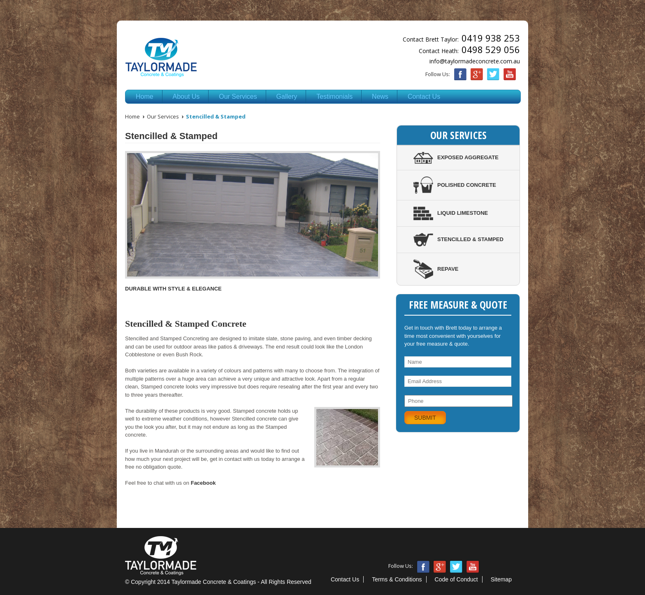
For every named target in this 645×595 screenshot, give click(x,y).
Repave (436, 269)
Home (144, 96)
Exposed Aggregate (456, 157)
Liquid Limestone (450, 213)
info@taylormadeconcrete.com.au (474, 61)
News (380, 96)
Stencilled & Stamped (458, 239)
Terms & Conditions (397, 579)
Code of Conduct (456, 579)
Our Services (238, 96)
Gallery (286, 96)
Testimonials (334, 96)
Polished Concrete (454, 185)
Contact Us (424, 96)
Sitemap (501, 579)
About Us (186, 96)
